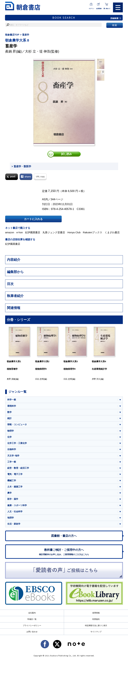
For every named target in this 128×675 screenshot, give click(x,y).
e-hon (19, 232)
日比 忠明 (39, 379)
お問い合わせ (32, 632)
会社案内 (32, 613)
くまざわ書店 (112, 232)
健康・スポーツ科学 (17, 505)
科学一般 (11, 399)
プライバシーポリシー (32, 625)
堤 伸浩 (44, 51)
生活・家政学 (13, 524)
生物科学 (11, 449)
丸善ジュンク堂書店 (53, 232)
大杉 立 (30, 51)
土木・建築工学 (14, 486)
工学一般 (11, 462)
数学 (9, 412)
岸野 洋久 (96, 379)
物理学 (10, 431)
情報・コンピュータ (17, 424)
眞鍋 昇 (10, 51)
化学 (9, 437)
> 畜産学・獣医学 (21, 166)
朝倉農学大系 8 (17, 40)
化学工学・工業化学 (17, 443)
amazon (9, 232)
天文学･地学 (13, 455)
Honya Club (73, 232)
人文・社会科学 (14, 511)
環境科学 (11, 406)
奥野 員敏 (11, 379)
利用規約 (96, 619)
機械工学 (11, 480)
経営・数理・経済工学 (18, 468)
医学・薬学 (12, 499)
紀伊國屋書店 (32, 232)
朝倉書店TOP (12, 34)
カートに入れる (33, 218)
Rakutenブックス (92, 232)
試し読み (66, 154)
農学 (9, 493)
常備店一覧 (31, 619)
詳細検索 (115, 18)
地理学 (10, 517)
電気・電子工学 (14, 474)
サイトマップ (96, 632)
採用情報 (96, 613)
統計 (9, 418)
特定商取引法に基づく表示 (96, 625)
